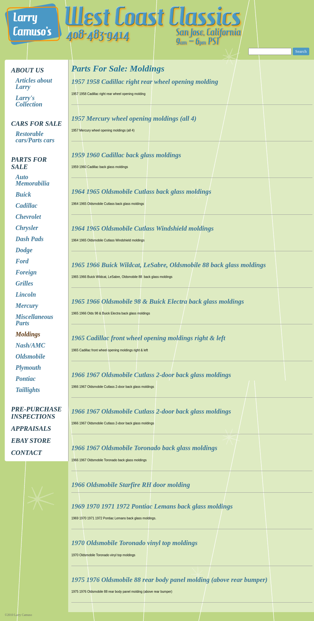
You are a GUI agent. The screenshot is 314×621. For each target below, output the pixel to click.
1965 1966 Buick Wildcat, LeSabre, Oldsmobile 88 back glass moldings (168, 265)
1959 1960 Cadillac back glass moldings (126, 155)
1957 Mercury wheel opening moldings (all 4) (133, 118)
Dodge (24, 249)
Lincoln (26, 294)
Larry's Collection (29, 101)
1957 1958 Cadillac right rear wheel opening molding (144, 81)
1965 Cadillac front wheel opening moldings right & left (148, 338)
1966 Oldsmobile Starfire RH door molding (130, 485)
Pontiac (26, 378)
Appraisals (31, 428)
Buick (23, 194)
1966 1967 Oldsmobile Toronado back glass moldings (144, 448)
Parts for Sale (29, 163)
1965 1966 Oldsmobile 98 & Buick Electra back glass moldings (157, 301)
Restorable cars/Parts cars (35, 137)
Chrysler (27, 227)
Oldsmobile (30, 356)
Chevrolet (28, 216)
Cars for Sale (36, 123)
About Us (27, 70)
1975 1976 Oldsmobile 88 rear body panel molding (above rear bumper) (169, 580)
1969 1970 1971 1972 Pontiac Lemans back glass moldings (152, 506)
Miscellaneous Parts (34, 320)
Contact (26, 452)
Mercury (27, 305)
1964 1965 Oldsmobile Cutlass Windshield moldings (142, 228)
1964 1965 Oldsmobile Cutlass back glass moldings (141, 191)
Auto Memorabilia (32, 180)
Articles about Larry (34, 83)
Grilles (24, 283)
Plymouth (28, 367)
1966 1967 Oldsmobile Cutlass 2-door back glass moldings (151, 375)
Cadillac (26, 205)
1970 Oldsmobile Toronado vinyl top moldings (134, 543)
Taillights (28, 389)
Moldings (28, 334)
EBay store (31, 440)
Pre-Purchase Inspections (36, 412)
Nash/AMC (30, 345)
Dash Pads (29, 238)
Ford (22, 261)
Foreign (26, 272)
